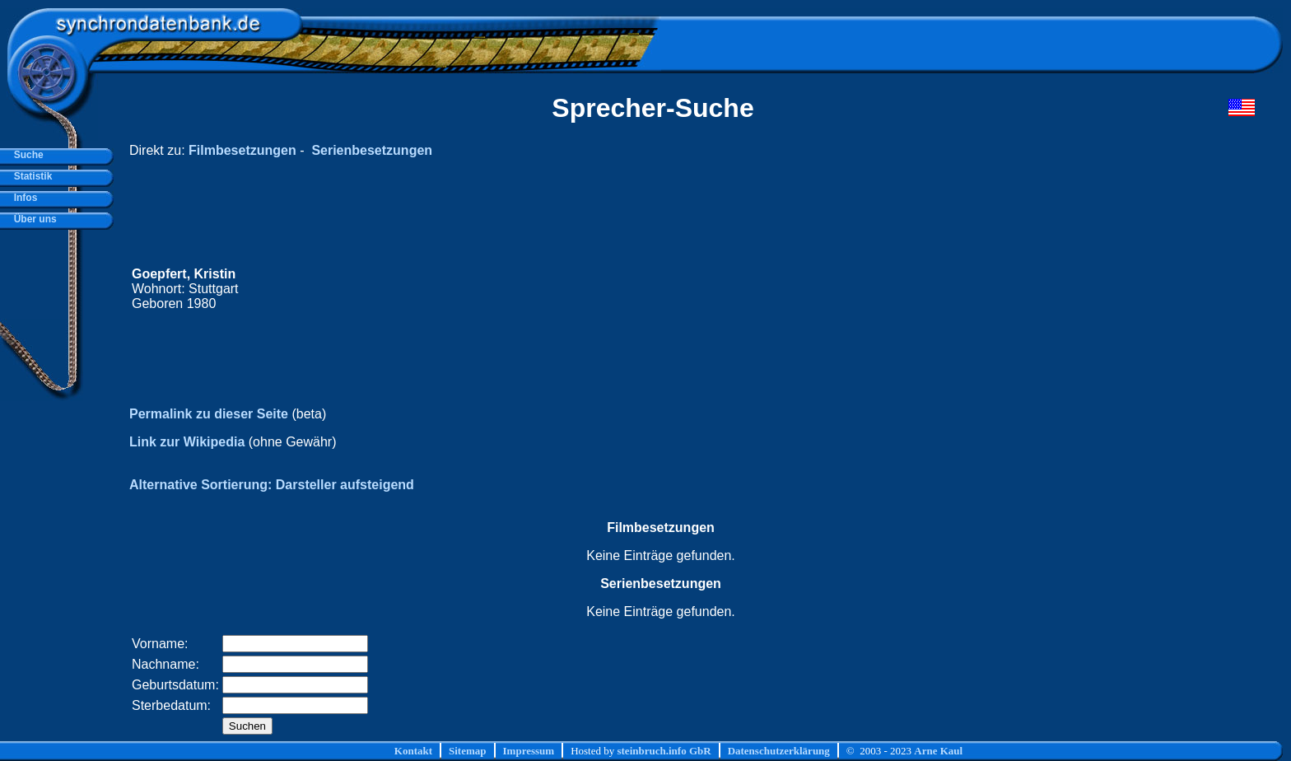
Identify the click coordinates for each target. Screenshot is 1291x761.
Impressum (529, 751)
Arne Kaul (938, 751)
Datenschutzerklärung (779, 751)
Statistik (30, 176)
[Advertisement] (943, 289)
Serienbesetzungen (371, 150)
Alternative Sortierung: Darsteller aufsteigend (271, 485)
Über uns (32, 219)
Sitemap (468, 751)
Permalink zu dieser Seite (208, 414)
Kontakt (413, 751)
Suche (26, 155)
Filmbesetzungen (242, 150)
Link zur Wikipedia (187, 442)
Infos (22, 197)
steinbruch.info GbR (664, 751)
